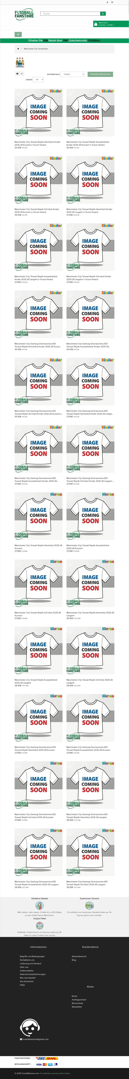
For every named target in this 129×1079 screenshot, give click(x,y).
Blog (74, 960)
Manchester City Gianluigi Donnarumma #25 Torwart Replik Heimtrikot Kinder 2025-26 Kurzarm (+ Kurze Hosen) (38, 346)
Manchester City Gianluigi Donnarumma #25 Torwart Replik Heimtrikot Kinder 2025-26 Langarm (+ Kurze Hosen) (90, 414)
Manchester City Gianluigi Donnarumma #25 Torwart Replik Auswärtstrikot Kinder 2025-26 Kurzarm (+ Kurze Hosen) (87, 346)
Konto (74, 996)
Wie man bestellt (28, 978)
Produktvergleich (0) (100, 74)
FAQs (22, 985)
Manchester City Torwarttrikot (36, 49)
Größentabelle (26, 970)
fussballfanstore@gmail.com (36, 1039)
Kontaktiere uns (27, 960)
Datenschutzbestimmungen (33, 974)
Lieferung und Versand (30, 963)
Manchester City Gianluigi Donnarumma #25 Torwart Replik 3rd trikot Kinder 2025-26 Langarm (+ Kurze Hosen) (90, 481)
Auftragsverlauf (79, 999)
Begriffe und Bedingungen (32, 956)
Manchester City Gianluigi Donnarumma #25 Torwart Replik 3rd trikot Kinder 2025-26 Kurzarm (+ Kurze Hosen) (38, 414)
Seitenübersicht (79, 956)
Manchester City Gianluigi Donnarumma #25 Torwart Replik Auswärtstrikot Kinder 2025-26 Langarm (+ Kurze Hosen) (36, 481)
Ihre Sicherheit (27, 981)
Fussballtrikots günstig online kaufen (55, 1073)
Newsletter (77, 1007)
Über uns (24, 967)
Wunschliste (77, 1003)
